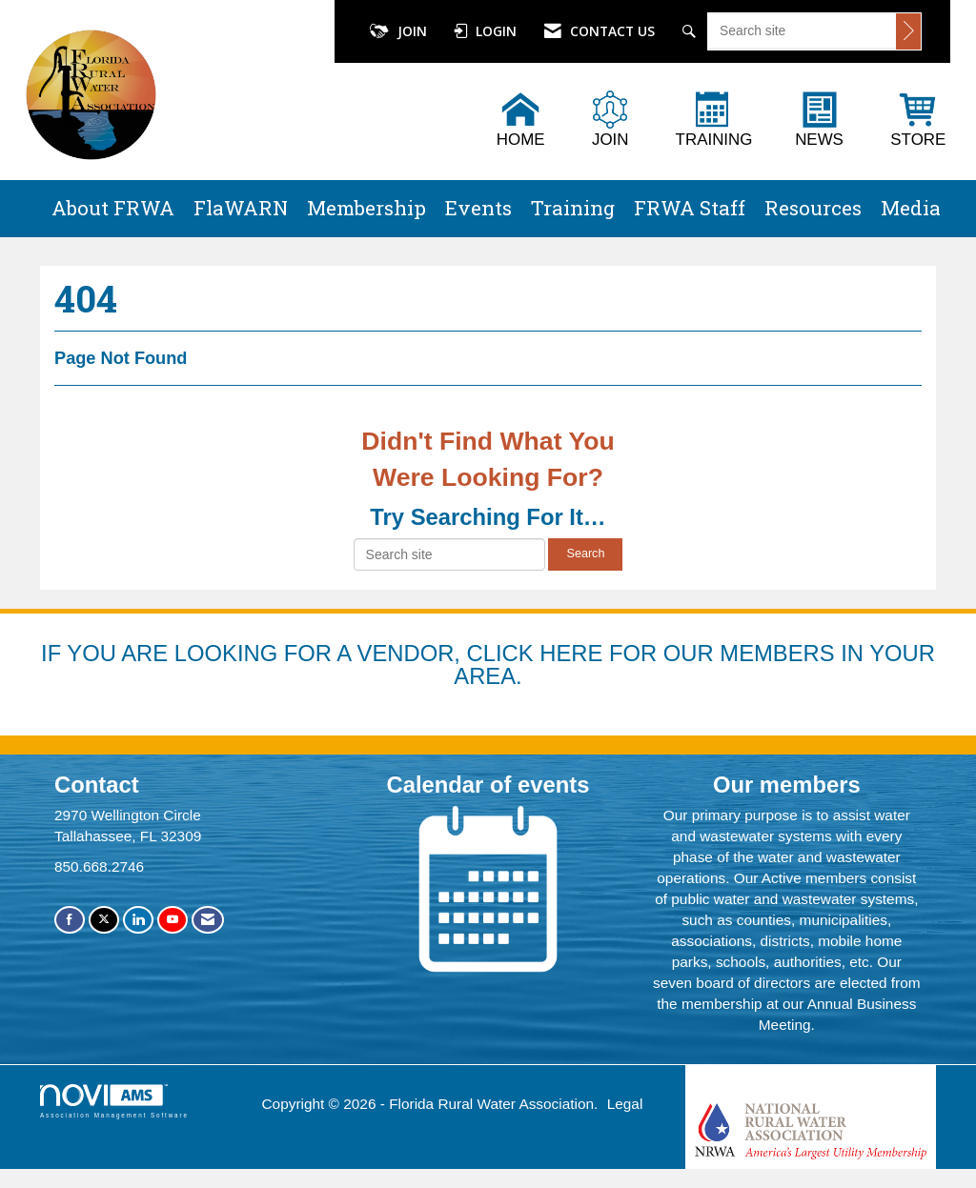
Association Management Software (114, 1101)
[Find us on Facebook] (69, 920)
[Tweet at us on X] (104, 920)
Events (478, 207)
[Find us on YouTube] (172, 920)
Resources (813, 207)
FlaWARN (240, 207)
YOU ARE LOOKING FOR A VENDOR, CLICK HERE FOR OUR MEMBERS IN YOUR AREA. (501, 664)
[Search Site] (691, 31)
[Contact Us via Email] (208, 920)
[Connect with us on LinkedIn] (138, 920)
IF (54, 653)
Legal (625, 1104)
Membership (366, 207)
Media (911, 207)
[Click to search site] (908, 31)
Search (585, 553)
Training (573, 207)
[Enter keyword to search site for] (802, 30)
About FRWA (112, 207)
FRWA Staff (689, 207)
